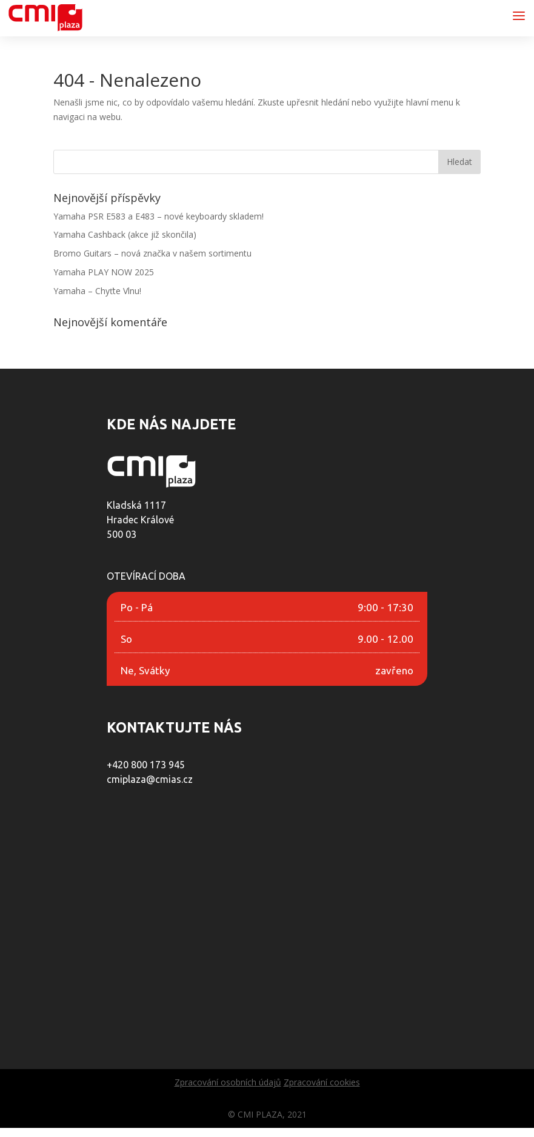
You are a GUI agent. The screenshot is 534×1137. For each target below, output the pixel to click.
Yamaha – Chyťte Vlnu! (97, 291)
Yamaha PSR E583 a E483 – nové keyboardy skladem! (158, 216)
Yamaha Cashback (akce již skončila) (124, 234)
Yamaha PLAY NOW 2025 (103, 272)
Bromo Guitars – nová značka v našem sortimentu (152, 253)
